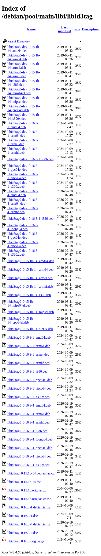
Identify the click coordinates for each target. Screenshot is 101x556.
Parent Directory (18, 41)
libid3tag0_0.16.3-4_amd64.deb (29, 405)
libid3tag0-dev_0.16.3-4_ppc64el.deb (22, 235)
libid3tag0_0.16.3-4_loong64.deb (30, 439)
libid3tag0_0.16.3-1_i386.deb (27, 371)
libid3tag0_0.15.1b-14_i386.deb (29, 295)
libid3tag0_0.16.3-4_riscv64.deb (29, 456)
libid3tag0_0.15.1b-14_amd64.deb (30, 261)
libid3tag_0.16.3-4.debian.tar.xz (28, 524)
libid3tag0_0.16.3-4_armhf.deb (28, 422)
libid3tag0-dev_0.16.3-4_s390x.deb (22, 252)
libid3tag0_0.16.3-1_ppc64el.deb (29, 380)
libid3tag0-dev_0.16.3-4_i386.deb (30, 218)
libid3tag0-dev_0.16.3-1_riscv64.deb (22, 176)
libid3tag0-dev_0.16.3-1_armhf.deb (22, 150)
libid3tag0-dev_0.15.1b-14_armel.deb (23, 65)
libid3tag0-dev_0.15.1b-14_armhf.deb (23, 74)
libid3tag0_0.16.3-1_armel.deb (28, 354)
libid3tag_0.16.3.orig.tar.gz (25, 541)
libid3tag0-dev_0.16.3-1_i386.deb (30, 159)
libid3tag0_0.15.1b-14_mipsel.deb (30, 312)
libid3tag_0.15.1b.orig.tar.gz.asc (29, 499)
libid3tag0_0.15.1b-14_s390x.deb (30, 329)
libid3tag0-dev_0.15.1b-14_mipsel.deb (23, 99)
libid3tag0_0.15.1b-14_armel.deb (30, 278)
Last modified (64, 29)
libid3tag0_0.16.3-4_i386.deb (27, 431)
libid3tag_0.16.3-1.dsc (22, 516)
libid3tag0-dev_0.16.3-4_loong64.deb (22, 227)
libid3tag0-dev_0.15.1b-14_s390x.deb (23, 116)
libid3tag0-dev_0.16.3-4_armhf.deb (22, 210)
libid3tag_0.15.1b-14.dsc (24, 482)
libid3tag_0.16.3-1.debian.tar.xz (28, 507)
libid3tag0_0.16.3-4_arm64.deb (28, 414)
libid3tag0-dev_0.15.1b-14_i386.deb (23, 82)
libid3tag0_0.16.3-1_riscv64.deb (29, 388)
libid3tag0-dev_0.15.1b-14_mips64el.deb (23, 91)
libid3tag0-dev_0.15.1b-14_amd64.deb (23, 48)
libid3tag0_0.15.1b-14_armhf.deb (30, 286)
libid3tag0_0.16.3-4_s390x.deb (28, 465)
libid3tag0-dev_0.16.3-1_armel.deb (22, 142)
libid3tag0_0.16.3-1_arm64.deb (28, 346)
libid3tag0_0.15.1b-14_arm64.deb (30, 269)
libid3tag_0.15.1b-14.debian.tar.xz (30, 473)
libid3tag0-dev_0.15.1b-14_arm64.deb (23, 57)
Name (31, 29)
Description (90, 29)
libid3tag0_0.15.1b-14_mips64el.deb (20, 303)
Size (77, 29)
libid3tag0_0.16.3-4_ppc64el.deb (29, 448)
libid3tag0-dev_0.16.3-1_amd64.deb (22, 125)
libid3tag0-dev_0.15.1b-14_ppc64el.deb (23, 108)
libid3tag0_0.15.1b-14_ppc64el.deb (20, 320)
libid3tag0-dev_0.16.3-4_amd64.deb (22, 193)
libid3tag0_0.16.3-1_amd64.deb (29, 337)
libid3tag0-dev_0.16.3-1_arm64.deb (22, 133)
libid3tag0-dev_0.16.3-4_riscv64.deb (22, 244)
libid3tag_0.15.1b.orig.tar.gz (26, 490)
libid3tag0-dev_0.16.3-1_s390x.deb (22, 184)
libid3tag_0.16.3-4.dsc (22, 533)
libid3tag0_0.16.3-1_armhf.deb (28, 363)
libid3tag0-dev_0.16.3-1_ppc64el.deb (22, 167)
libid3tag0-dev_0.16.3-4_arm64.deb (22, 201)
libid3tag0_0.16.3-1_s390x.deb (28, 397)
